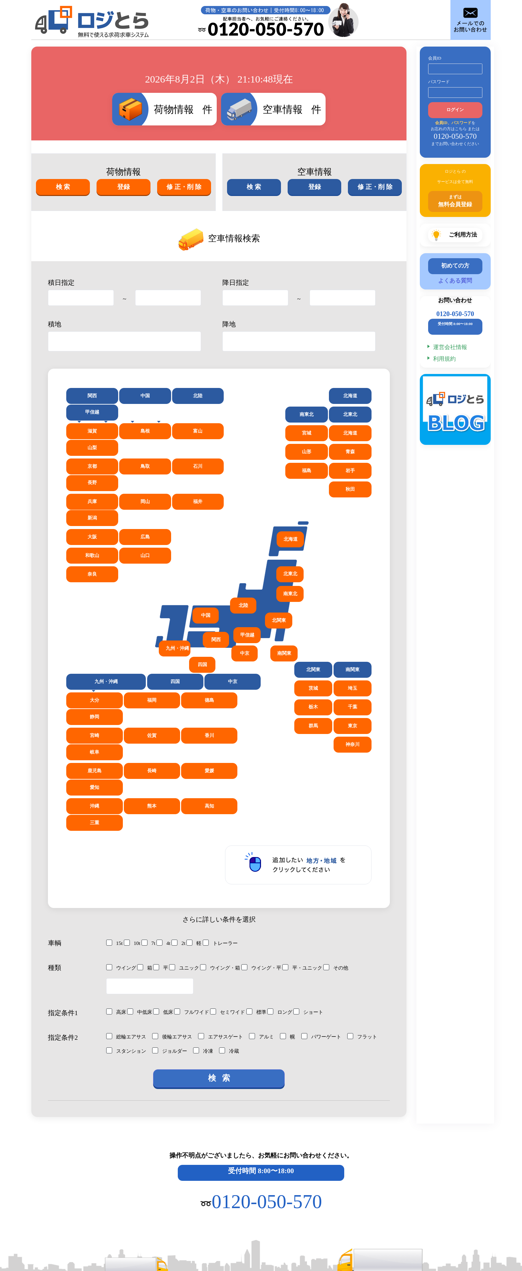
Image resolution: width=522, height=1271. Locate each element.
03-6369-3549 (416, 1232)
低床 (165, 877)
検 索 (62, 187)
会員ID (434, 58)
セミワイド (232, 877)
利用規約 (444, 360)
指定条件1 (63, 878)
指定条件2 (63, 903)
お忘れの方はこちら (448, 128)
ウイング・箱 (225, 833)
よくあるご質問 (302, 1162)
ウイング (121, 833)
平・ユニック (311, 833)
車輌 (54, 808)
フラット (121, 911)
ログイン (455, 109)
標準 (262, 877)
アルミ (268, 902)
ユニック (186, 833)
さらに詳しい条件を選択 (219, 785)
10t (132, 808)
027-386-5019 (305, 1231)
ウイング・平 (268, 833)
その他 (346, 833)
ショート (316, 877)
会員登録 (145, 1162)
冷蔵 (271, 911)
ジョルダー (209, 911)
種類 (54, 833)
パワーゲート (330, 902)
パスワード (439, 81)
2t (179, 808)
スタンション (164, 911)
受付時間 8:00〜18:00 (261, 1038)
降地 (229, 323)
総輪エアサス (127, 902)
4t (163, 808)
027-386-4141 (79, 1231)
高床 (116, 877)
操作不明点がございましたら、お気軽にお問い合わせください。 (261, 1023)
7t (148, 808)
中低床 (141, 877)
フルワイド (194, 877)
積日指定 (61, 281)
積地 (54, 323)
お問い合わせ (455, 302)
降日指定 (235, 281)
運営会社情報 (450, 348)
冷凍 (244, 911)
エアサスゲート (225, 902)
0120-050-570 (455, 315)
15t (114, 808)
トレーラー (221, 808)
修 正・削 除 (184, 187)
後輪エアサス (175, 902)
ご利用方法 (72, 1162)
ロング (287, 877)
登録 (123, 187)
